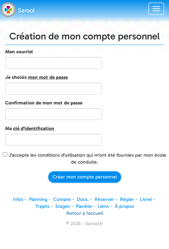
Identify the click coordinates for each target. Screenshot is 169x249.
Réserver (104, 199)
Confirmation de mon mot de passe (43, 103)
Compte (62, 199)
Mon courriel (19, 52)
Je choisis (36, 77)
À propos (124, 206)
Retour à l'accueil (84, 213)
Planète (84, 206)
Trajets (42, 206)
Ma (29, 128)
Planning (38, 199)
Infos (18, 199)
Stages (62, 206)
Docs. (83, 199)
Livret (146, 199)
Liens (103, 206)
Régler (127, 199)
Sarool (26, 10)
